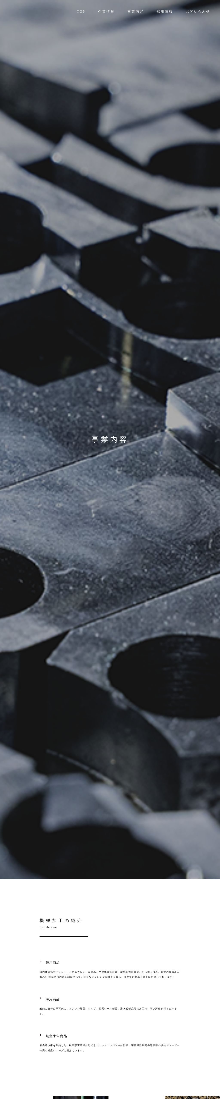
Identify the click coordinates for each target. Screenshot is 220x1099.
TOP (81, 11)
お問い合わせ (198, 11)
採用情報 (165, 11)
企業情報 (106, 11)
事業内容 (135, 11)
